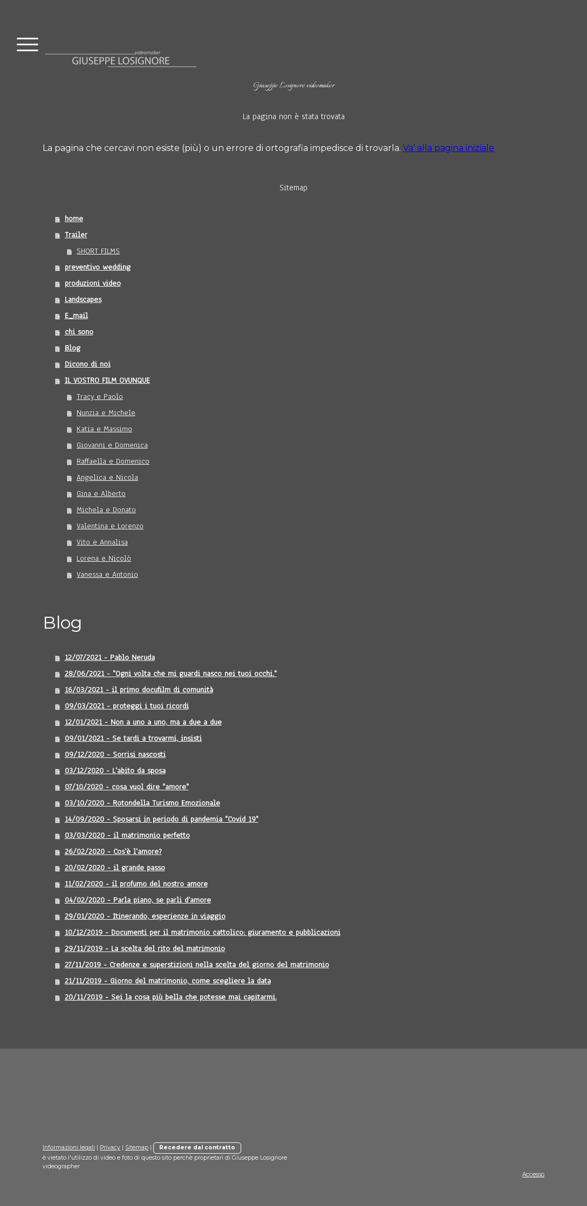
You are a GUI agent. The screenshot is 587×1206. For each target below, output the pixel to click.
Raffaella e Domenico (113, 461)
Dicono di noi (88, 364)
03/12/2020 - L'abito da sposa (115, 771)
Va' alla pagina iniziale (448, 148)
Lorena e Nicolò (104, 558)
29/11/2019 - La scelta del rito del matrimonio (145, 948)
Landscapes (83, 299)
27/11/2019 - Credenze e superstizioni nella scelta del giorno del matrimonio (197, 965)
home (74, 218)
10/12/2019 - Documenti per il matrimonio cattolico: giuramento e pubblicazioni (202, 932)
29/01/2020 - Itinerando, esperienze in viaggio (145, 916)
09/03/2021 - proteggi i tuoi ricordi (127, 706)
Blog (72, 348)
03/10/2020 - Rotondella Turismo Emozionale (142, 803)
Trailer (76, 235)
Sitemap (136, 1147)
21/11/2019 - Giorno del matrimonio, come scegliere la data (168, 981)
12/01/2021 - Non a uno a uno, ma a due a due (143, 722)
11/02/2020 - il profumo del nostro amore (136, 884)
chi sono (79, 332)
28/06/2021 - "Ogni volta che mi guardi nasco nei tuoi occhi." (171, 674)
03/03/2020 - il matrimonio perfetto (127, 835)
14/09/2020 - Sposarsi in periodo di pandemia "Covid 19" (161, 819)
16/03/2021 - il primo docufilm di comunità (139, 690)
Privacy (110, 1147)
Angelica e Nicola (107, 477)
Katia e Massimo (104, 429)
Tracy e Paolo (100, 396)
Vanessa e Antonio (107, 574)
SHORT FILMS (98, 251)
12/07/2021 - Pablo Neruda (110, 657)
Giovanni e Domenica (112, 445)
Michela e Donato (106, 510)
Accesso (533, 1174)
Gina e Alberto (101, 493)
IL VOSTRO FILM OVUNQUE (107, 380)
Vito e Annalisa (102, 542)
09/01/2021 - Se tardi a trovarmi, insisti (133, 738)
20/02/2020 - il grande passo (115, 868)
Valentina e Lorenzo (110, 526)
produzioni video (93, 283)
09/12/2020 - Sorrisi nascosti (115, 754)
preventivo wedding (98, 267)
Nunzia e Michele (106, 413)
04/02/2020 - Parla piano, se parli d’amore (138, 900)
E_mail (76, 316)
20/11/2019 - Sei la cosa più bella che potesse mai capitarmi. (171, 997)
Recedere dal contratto (197, 1147)
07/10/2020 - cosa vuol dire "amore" (127, 787)
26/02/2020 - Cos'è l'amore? (113, 851)
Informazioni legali (69, 1147)
